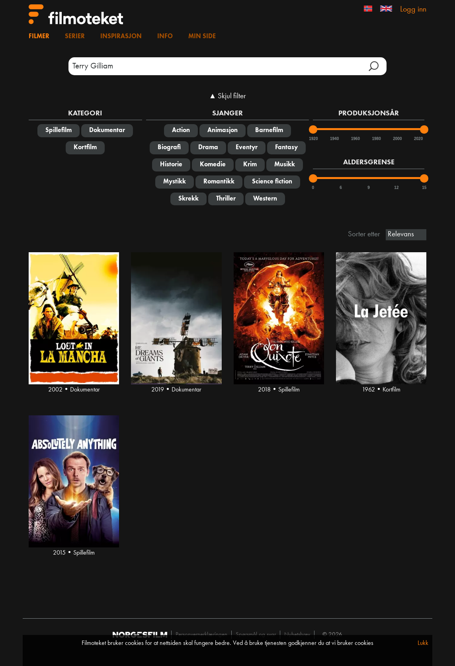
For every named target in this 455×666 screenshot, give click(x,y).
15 (424, 187)
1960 (355, 138)
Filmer (39, 36)
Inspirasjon (121, 36)
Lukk (423, 643)
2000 (397, 138)
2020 (418, 138)
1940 (334, 138)
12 (396, 187)
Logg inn (413, 10)
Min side (202, 36)
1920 (313, 138)
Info (165, 36)
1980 (376, 138)
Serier (75, 36)
